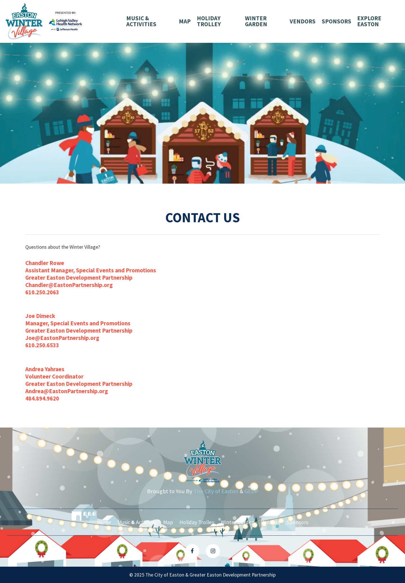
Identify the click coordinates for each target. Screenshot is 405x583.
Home (104, 522)
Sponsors (336, 21)
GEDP (251, 491)
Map (185, 21)
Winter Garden (256, 21)
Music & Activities (141, 21)
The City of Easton (216, 491)
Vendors (303, 21)
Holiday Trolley (209, 21)
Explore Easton (369, 21)
